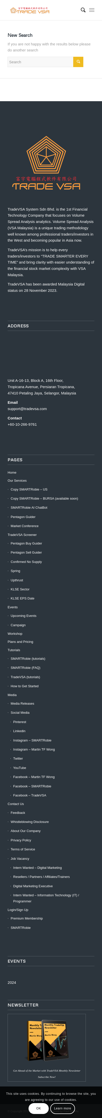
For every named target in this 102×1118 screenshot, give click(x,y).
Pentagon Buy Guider (26, 543)
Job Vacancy (20, 859)
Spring (15, 571)
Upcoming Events (23, 616)
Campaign (18, 625)
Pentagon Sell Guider (26, 552)
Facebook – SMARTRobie (32, 786)
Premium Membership (27, 918)
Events (13, 607)
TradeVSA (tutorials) (25, 677)
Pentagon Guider (23, 517)
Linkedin (19, 731)
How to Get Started (25, 686)
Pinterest (19, 722)
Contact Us (16, 804)
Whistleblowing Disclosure (30, 822)
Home (12, 472)
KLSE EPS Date (22, 598)
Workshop (15, 634)
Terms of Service (23, 849)
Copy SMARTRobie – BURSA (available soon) (44, 498)
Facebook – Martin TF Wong (34, 777)
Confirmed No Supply (26, 562)
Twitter (18, 758)
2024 (12, 982)
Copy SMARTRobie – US (29, 489)
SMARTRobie (21, 928)
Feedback (18, 813)
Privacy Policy (21, 840)
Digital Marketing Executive (33, 886)
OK (38, 1108)
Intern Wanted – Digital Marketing (37, 868)
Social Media (20, 712)
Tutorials (14, 650)
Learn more (62, 1108)
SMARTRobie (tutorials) (28, 659)
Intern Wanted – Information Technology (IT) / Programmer (46, 898)
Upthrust (17, 580)
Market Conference (25, 526)
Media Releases (22, 703)
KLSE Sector (20, 589)
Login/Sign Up (18, 910)
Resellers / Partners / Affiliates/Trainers (41, 877)
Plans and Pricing (20, 642)
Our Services (17, 480)
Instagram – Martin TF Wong (34, 749)
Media (12, 695)
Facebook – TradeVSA (29, 795)
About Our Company (26, 831)
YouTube (19, 768)
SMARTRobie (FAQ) (25, 668)
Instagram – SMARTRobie (32, 740)
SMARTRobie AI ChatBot (29, 507)
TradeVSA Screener (22, 535)
